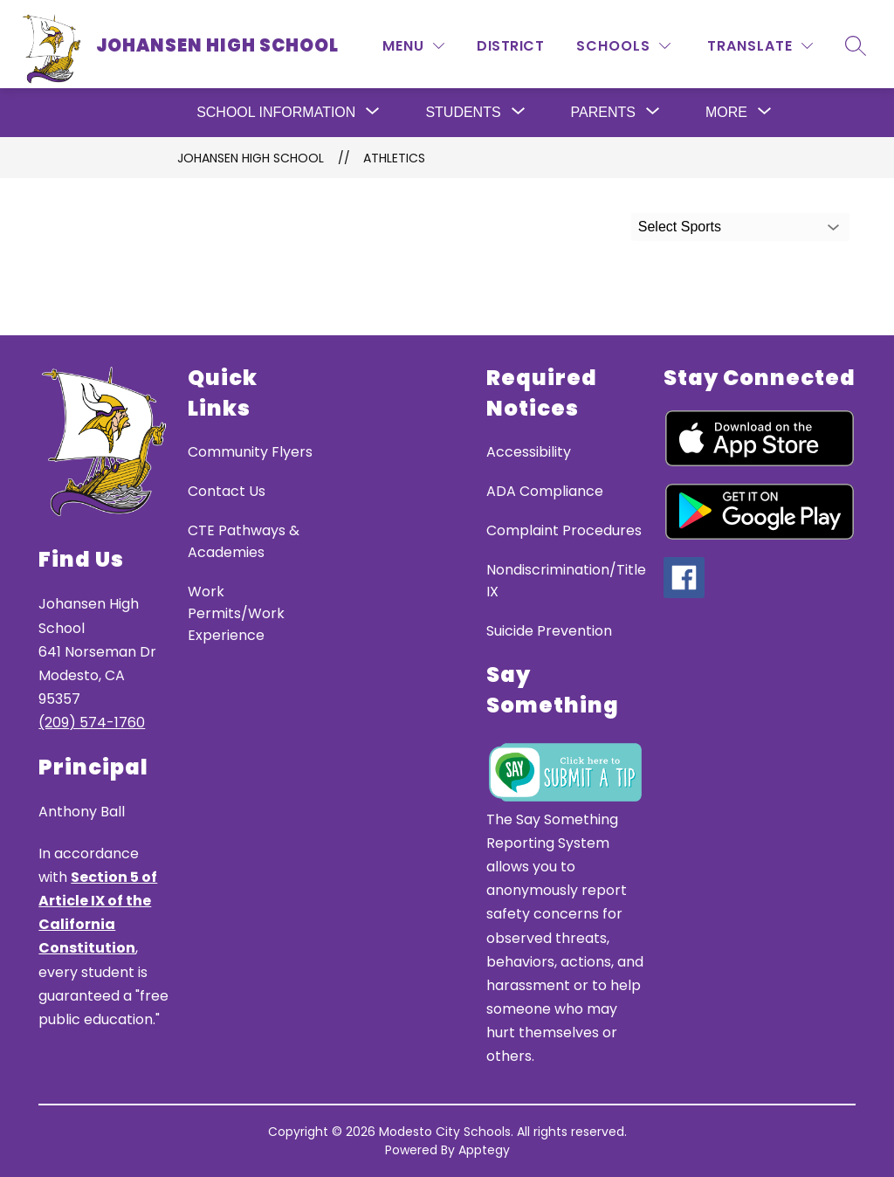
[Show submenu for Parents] (603, 112)
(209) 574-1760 (91, 722)
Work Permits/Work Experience (236, 613)
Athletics (394, 158)
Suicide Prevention (549, 631)
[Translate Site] (760, 46)
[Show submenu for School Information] (275, 112)
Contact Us (226, 491)
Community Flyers (250, 452)
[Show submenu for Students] (462, 112)
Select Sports (679, 226)
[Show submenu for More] (726, 112)
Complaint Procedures (564, 530)
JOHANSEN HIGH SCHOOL (250, 158)
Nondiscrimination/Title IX (566, 581)
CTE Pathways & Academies (243, 541)
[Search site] (855, 45)
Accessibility (528, 452)
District (510, 46)
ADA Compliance (544, 491)
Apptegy (484, 1150)
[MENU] (413, 46)
